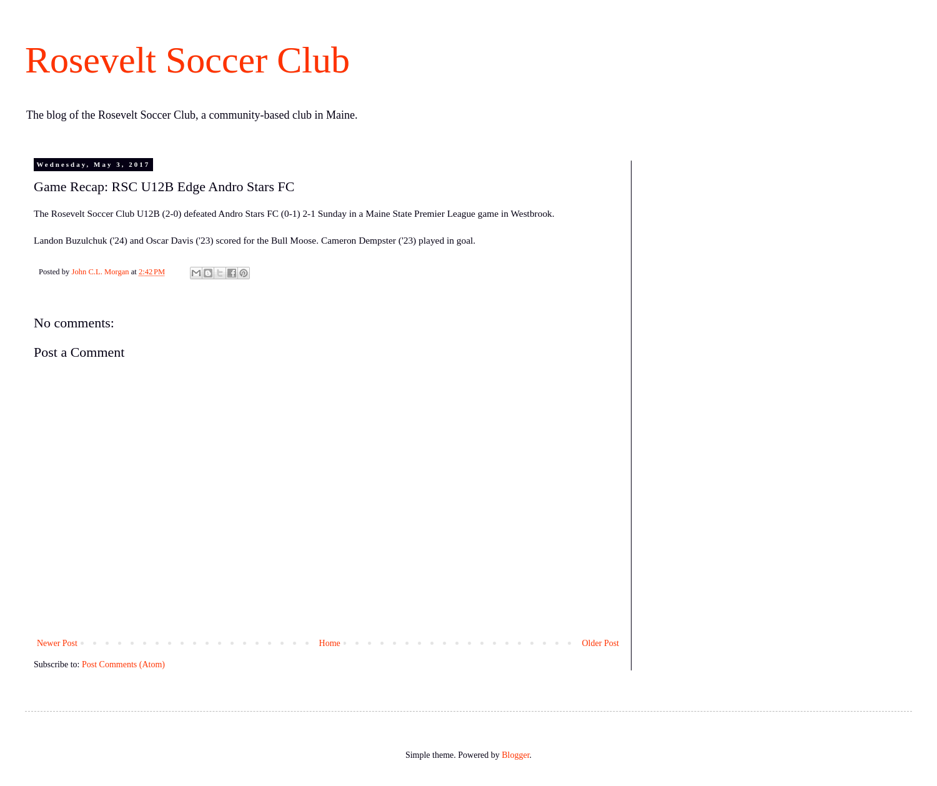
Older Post (601, 643)
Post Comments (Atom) (123, 664)
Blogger (515, 755)
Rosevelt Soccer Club (187, 60)
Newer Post (57, 643)
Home (329, 643)
